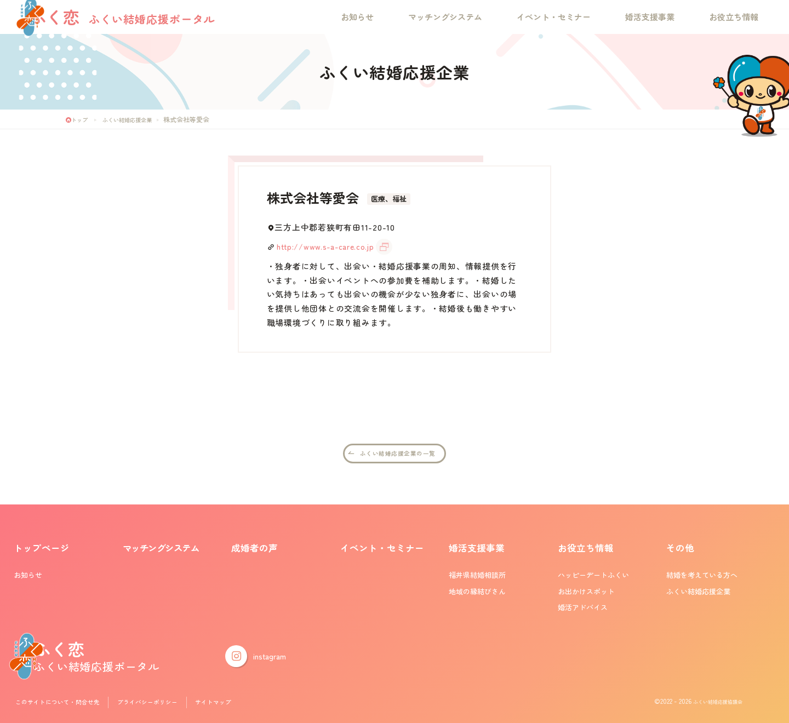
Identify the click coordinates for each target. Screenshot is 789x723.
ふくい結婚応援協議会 (709, 703)
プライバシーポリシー (163, 703)
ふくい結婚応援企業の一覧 (398, 454)
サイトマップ (235, 703)
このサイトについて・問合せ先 (63, 703)
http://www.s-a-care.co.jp (329, 246)
